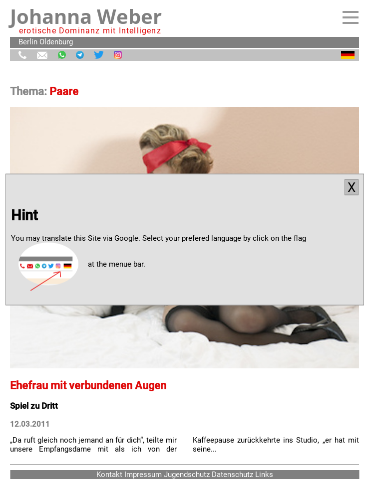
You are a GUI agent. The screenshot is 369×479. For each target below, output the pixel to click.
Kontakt (109, 474)
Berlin (27, 41)
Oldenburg (56, 41)
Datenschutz (232, 474)
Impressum (143, 474)
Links (264, 474)
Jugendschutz (187, 474)
